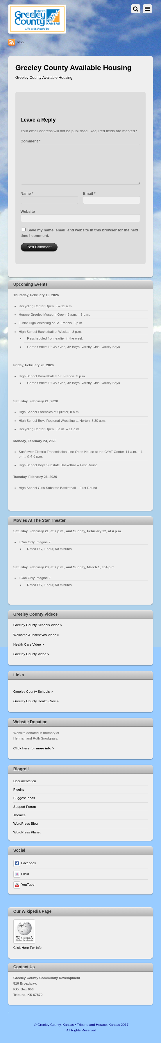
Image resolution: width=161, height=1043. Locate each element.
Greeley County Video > (31, 654)
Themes (19, 815)
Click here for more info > (33, 748)
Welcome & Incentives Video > (36, 635)
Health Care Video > (28, 644)
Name (27, 193)
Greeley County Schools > (33, 691)
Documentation (24, 781)
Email (89, 193)
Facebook (24, 863)
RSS (20, 42)
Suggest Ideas (24, 798)
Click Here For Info (27, 947)
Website (28, 211)
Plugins (18, 789)
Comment (30, 141)
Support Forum (24, 806)
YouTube (24, 884)
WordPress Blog (25, 823)
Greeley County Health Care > (36, 701)
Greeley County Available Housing (43, 77)
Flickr (21, 874)
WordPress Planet (27, 832)
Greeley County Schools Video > (37, 625)
